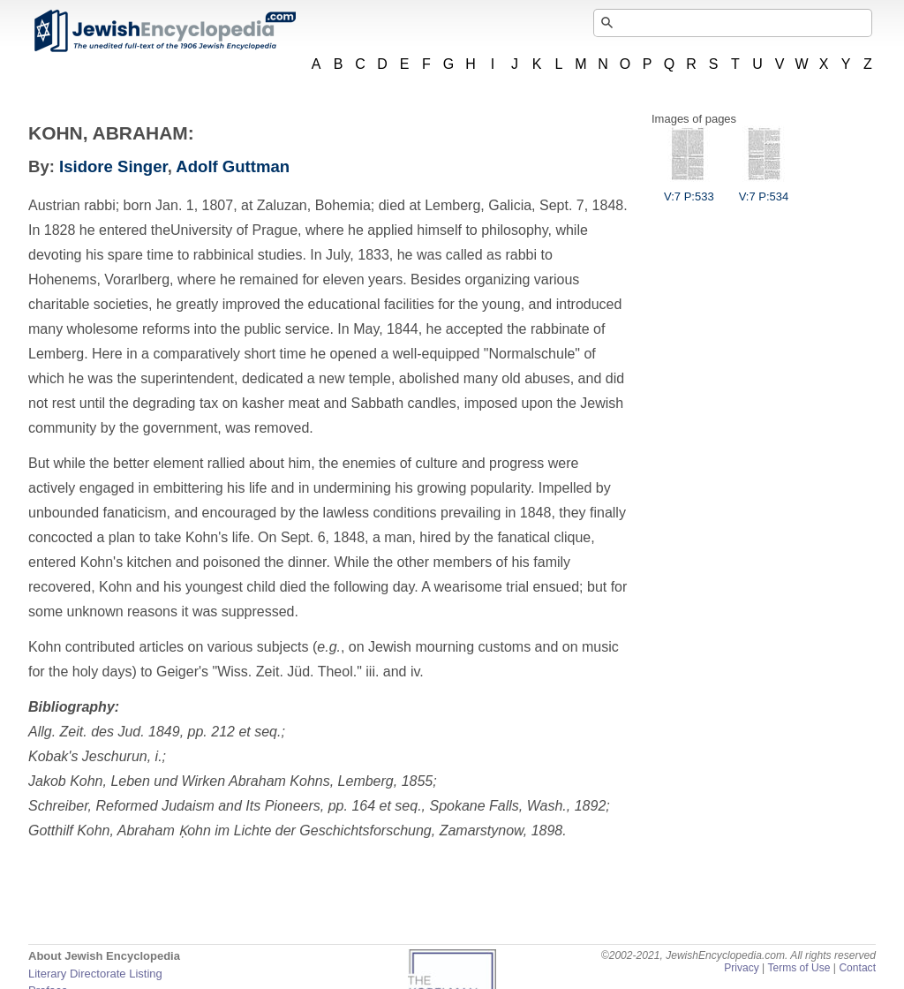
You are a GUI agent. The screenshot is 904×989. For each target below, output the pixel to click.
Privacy (741, 968)
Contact (857, 968)
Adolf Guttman (233, 166)
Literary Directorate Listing (95, 973)
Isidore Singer (113, 166)
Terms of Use (798, 968)
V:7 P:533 (689, 190)
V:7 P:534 (764, 190)
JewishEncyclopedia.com (164, 31)
